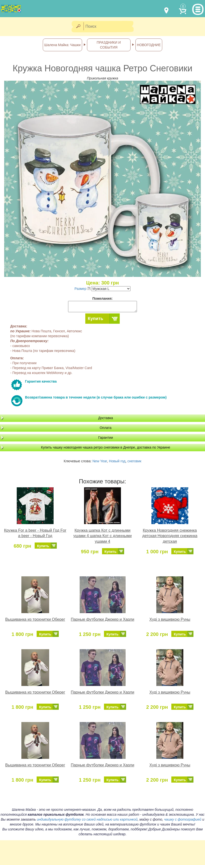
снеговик (134, 461)
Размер (82, 289)
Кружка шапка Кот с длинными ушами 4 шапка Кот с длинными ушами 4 (102, 536)
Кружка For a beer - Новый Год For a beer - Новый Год (35, 533)
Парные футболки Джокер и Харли (102, 619)
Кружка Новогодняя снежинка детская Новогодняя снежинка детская (169, 536)
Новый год (117, 461)
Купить (95, 318)
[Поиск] (110, 27)
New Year (99, 461)
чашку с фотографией (183, 819)
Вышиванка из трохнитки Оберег (35, 619)
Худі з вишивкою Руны (169, 619)
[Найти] (78, 26)
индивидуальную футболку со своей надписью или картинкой (87, 819)
